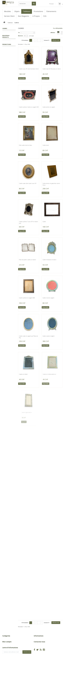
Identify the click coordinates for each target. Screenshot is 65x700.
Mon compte (6, 655)
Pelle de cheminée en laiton (8, 238)
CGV (35, 642)
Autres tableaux (6, 41)
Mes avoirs (5, 663)
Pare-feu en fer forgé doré (7, 342)
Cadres (7, 38)
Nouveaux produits (5, 66)
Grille (58, 32)
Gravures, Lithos (7, 54)
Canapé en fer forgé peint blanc (7, 419)
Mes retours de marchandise (10, 660)
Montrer (20, 36)
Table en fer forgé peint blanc (8, 394)
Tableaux (6, 35)
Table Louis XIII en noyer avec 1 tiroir (8, 522)
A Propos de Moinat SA (40, 647)
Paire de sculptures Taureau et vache (7, 497)
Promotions (7, 33)
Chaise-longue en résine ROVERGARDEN (8, 472)
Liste (62, 32)
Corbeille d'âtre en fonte (8, 162)
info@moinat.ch (38, 665)
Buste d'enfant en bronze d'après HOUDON (7, 82)
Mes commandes (7, 658)
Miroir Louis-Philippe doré (7, 136)
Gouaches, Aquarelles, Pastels (7, 46)
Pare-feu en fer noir (7, 368)
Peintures (7, 51)
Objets (6, 60)
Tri (19, 32)
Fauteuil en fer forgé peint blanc (7, 445)
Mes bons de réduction (8, 671)
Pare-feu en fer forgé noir (7, 288)
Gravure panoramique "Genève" (8, 110)
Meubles (6, 58)
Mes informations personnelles (10, 668)
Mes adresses (6, 666)
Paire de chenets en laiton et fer (7, 263)
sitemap (36, 649)
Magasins (36, 644)
